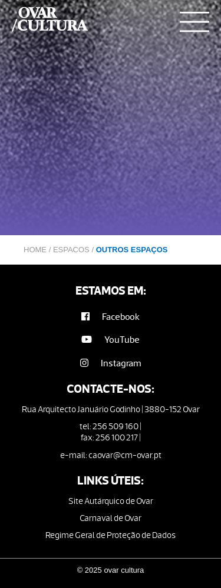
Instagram (110, 363)
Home (35, 249)
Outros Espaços (132, 249)
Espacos (71, 249)
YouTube (110, 339)
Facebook (110, 316)
